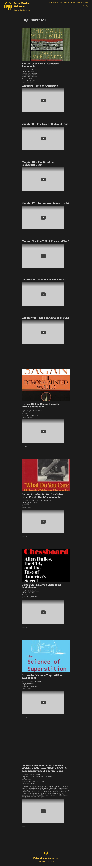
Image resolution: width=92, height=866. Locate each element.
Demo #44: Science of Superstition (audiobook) (42, 676)
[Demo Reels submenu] (57, 2)
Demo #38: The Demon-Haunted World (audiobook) (40, 405)
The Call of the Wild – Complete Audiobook (40, 64)
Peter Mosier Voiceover (21, 4)
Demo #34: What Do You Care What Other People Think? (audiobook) (42, 495)
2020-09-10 (24, 446)
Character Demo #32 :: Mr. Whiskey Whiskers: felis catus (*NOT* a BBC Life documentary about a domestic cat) (44, 768)
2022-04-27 (24, 356)
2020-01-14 (24, 826)
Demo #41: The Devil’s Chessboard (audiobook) (41, 586)
